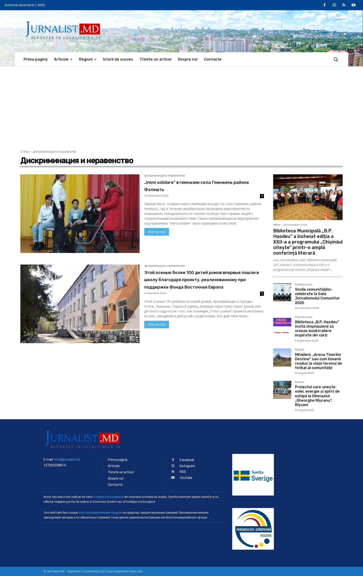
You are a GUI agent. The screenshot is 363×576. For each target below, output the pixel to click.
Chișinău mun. (304, 284)
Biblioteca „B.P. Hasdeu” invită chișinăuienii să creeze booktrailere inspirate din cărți (317, 329)
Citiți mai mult (157, 232)
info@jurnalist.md (67, 459)
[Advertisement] (181, 101)
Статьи (25, 152)
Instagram (187, 466)
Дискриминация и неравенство (164, 175)
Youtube (186, 477)
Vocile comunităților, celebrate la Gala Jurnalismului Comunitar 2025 (317, 296)
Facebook (187, 460)
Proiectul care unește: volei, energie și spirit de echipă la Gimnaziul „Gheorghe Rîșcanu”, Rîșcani (317, 396)
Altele (276, 225)
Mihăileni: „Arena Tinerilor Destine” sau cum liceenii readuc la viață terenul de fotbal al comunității (318, 361)
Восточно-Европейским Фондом (100, 512)
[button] (336, 59)
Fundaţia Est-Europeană (108, 497)
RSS (183, 472)
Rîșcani (299, 349)
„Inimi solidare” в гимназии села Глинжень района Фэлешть (191, 185)
